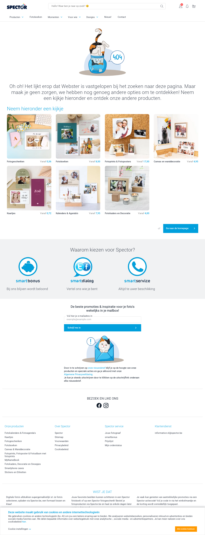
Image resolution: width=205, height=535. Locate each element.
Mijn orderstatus (113, 445)
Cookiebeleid (61, 449)
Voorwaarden (61, 441)
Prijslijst (109, 441)
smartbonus (111, 437)
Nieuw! (107, 17)
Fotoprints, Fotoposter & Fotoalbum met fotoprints (25, 455)
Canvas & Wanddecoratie (17, 449)
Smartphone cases (14, 468)
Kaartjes (9, 437)
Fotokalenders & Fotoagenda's (20, 433)
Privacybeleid (61, 445)
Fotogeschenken (13, 441)
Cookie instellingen (19, 529)
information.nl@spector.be (168, 433)
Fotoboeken (36, 17)
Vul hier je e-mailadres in (79, 316)
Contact (122, 17)
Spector (59, 433)
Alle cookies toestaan (186, 529)
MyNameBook (12, 460)
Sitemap (59, 437)
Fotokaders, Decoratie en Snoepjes (23, 464)
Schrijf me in (74, 327)
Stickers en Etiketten (15, 472)
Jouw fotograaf (113, 433)
